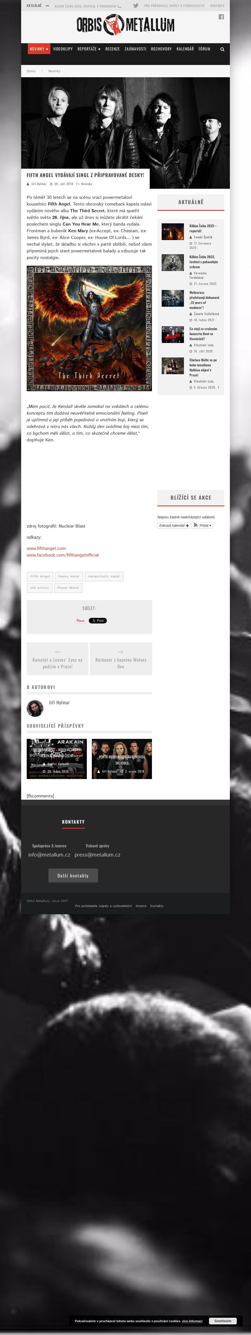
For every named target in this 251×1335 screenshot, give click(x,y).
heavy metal (69, 576)
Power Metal (68, 588)
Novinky (37, 49)
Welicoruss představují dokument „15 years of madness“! (204, 300)
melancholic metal (104, 576)
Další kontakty (73, 875)
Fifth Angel (40, 576)
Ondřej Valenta (58, 763)
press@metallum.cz (97, 855)
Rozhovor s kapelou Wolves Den (121, 663)
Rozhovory (161, 49)
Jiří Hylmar (39, 184)
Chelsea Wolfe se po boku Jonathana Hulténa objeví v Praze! (203, 367)
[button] (202, 525)
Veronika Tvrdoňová (198, 275)
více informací (192, 1321)
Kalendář (185, 49)
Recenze (112, 49)
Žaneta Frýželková (206, 313)
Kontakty (217, 5)
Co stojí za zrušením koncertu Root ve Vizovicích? (203, 333)
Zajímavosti (135, 49)
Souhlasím (223, 1321)
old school (39, 588)
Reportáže (87, 49)
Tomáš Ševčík (203, 237)
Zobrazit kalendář (174, 526)
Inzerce (141, 906)
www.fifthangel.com (46, 548)
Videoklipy (63, 49)
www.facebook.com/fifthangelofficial (63, 555)
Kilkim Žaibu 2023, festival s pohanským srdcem (91, 6)
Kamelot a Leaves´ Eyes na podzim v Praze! (58, 663)
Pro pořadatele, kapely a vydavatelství (174, 5)
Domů (31, 71)
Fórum (204, 49)
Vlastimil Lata (204, 345)
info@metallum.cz (49, 855)
